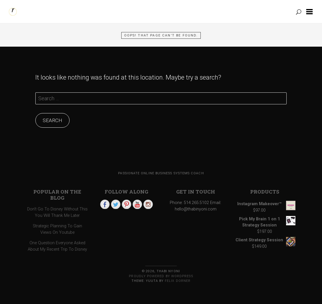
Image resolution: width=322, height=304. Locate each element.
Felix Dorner (178, 281)
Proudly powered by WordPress (161, 276)
